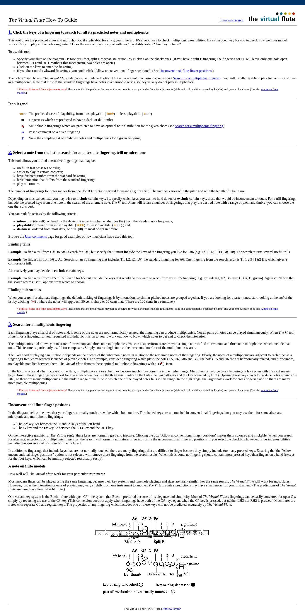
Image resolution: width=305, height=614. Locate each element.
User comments (36, 236)
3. (10, 324)
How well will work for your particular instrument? (56, 474)
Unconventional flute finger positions (185, 71)
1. (10, 32)
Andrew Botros (171, 609)
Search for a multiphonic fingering (197, 78)
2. (10, 152)
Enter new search (232, 20)
